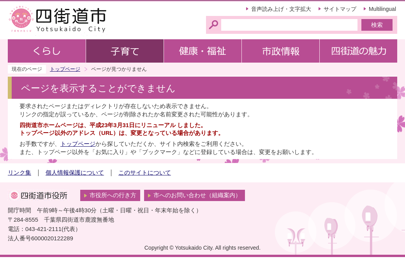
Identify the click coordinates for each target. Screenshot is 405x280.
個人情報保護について (75, 173)
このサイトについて (144, 173)
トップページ (65, 69)
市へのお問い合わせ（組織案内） (197, 195)
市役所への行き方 (113, 195)
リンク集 (19, 173)
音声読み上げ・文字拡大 (281, 9)
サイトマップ (340, 9)
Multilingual (382, 9)
